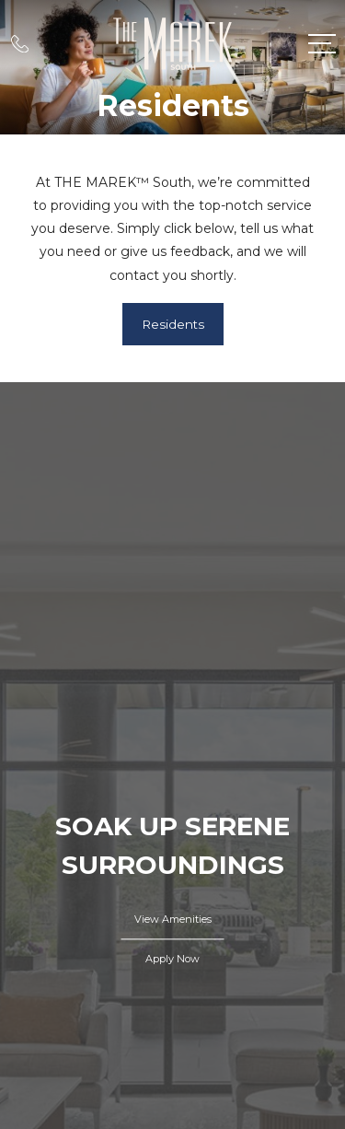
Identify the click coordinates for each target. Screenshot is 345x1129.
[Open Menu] (322, 43)
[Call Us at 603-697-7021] (19, 44)
